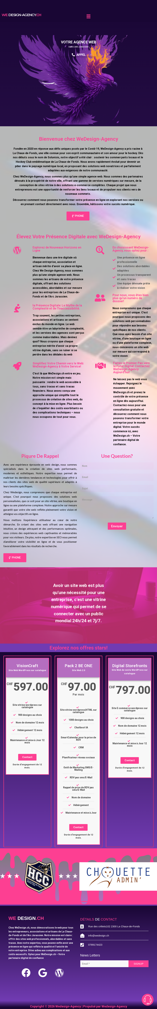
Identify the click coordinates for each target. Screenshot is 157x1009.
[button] (88, 16)
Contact (27, 757)
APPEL (78, 54)
